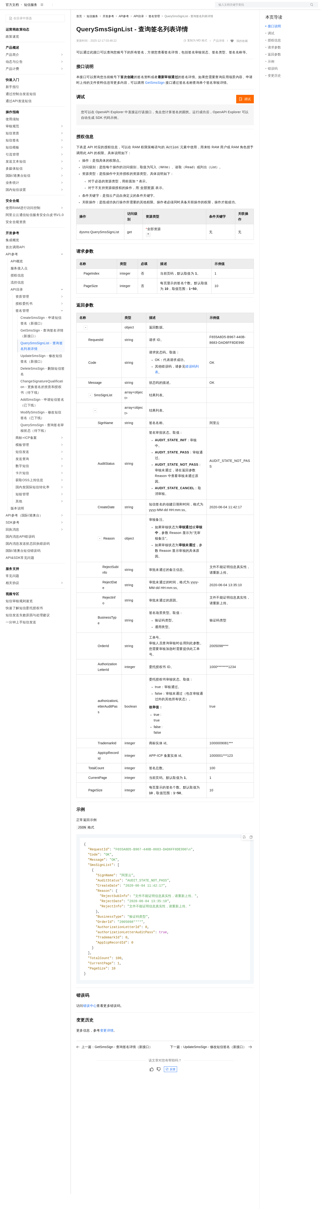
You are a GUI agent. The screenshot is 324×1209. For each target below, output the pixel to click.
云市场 (115, 7)
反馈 (170, 1090)
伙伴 (127, 7)
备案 (270, 7)
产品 (61, 7)
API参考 (124, 31)
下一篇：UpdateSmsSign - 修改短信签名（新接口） (211, 1068)
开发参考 (108, 31)
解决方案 (75, 7)
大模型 (48, 7)
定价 (101, 7)
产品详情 (218, 55)
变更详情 (107, 1051)
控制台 (282, 7)
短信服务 (30, 20)
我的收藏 (242, 56)
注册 (293, 7)
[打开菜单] (7, 7)
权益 (90, 7)
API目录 (139, 31)
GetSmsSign (155, 98)
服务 (139, 7)
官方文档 (12, 20)
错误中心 (90, 1027)
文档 (260, 7)
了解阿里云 (155, 7)
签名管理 (154, 31)
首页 (79, 31)
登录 (310, 7)
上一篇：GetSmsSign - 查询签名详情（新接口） (114, 1068)
